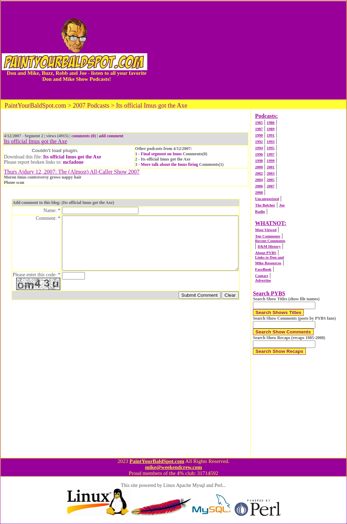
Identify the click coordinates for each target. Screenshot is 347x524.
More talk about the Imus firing (169, 164)
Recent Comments (270, 241)
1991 (270, 135)
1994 (259, 148)
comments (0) (84, 135)
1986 (270, 122)
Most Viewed (266, 230)
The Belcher (265, 205)
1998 (259, 160)
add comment (111, 135)
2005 (270, 179)
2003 (270, 173)
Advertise (263, 280)
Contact (261, 275)
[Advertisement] (247, 50)
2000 (259, 167)
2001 (270, 167)
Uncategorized (267, 199)
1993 (270, 141)
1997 (270, 154)
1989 (270, 129)
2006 (259, 186)
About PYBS (265, 253)
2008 (259, 192)
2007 (270, 186)
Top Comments (267, 236)
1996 (259, 154)
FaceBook (263, 269)
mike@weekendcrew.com (173, 467)
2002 (259, 173)
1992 (259, 141)
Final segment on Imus (161, 153)
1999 (270, 160)
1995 (270, 148)
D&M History (269, 246)
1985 (259, 122)
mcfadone (73, 162)
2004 (259, 179)
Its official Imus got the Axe (72, 156)
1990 (259, 135)
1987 (259, 129)
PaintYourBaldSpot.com (156, 461)
